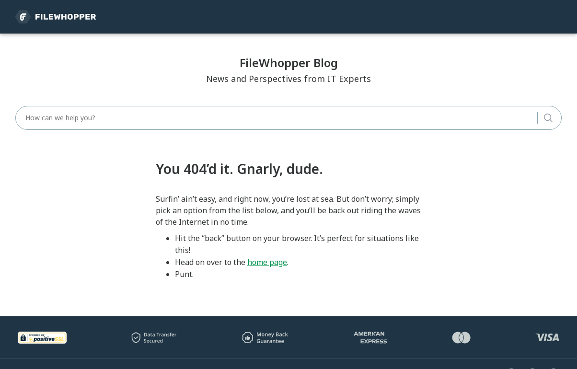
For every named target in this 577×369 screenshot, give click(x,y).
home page (267, 262)
